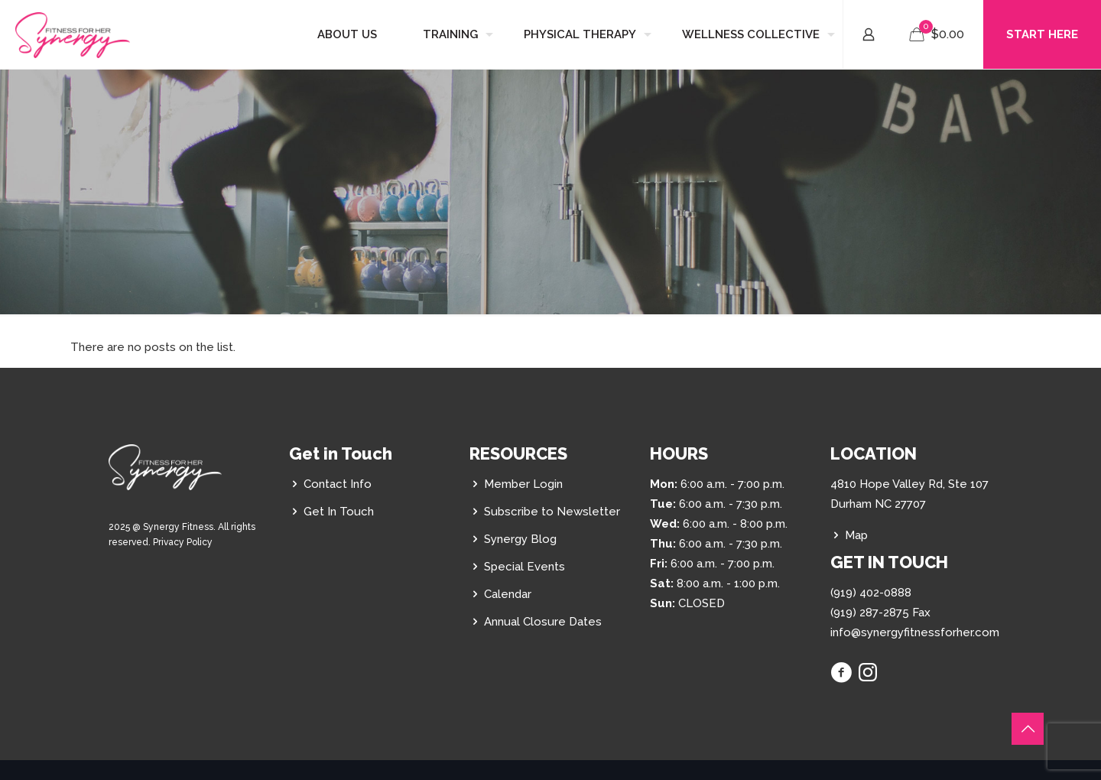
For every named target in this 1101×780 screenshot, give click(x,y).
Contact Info (338, 484)
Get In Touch (339, 511)
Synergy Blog (520, 539)
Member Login (523, 484)
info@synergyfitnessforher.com (914, 632)
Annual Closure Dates (543, 622)
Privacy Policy (183, 542)
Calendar (507, 594)
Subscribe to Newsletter (552, 511)
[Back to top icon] (1028, 729)
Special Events (524, 567)
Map (856, 535)
